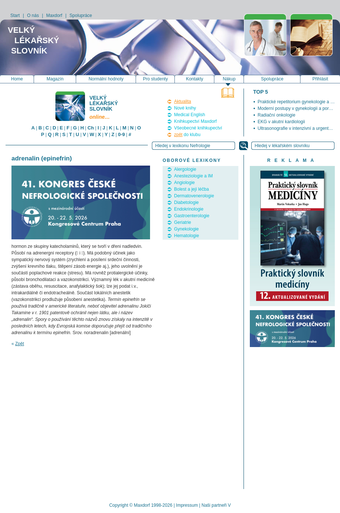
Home (17, 79)
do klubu (187, 134)
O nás (33, 15)
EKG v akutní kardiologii (281, 121)
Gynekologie (186, 229)
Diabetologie (186, 202)
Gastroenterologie (191, 215)
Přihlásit (320, 79)
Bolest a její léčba (191, 189)
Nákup (229, 79)
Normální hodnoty (106, 79)
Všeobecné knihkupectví (198, 128)
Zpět (19, 343)
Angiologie (184, 182)
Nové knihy (185, 108)
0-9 (121, 134)
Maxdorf (54, 15)
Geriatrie (182, 222)
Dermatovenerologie (194, 195)
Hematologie (186, 235)
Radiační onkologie (276, 115)
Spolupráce (80, 15)
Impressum (187, 505)
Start (15, 15)
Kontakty (194, 79)
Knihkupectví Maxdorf (195, 121)
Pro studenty (155, 79)
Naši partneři (214, 505)
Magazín (55, 79)
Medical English (189, 114)
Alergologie (185, 169)
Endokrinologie (188, 209)
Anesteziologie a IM (193, 175)
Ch (91, 128)
